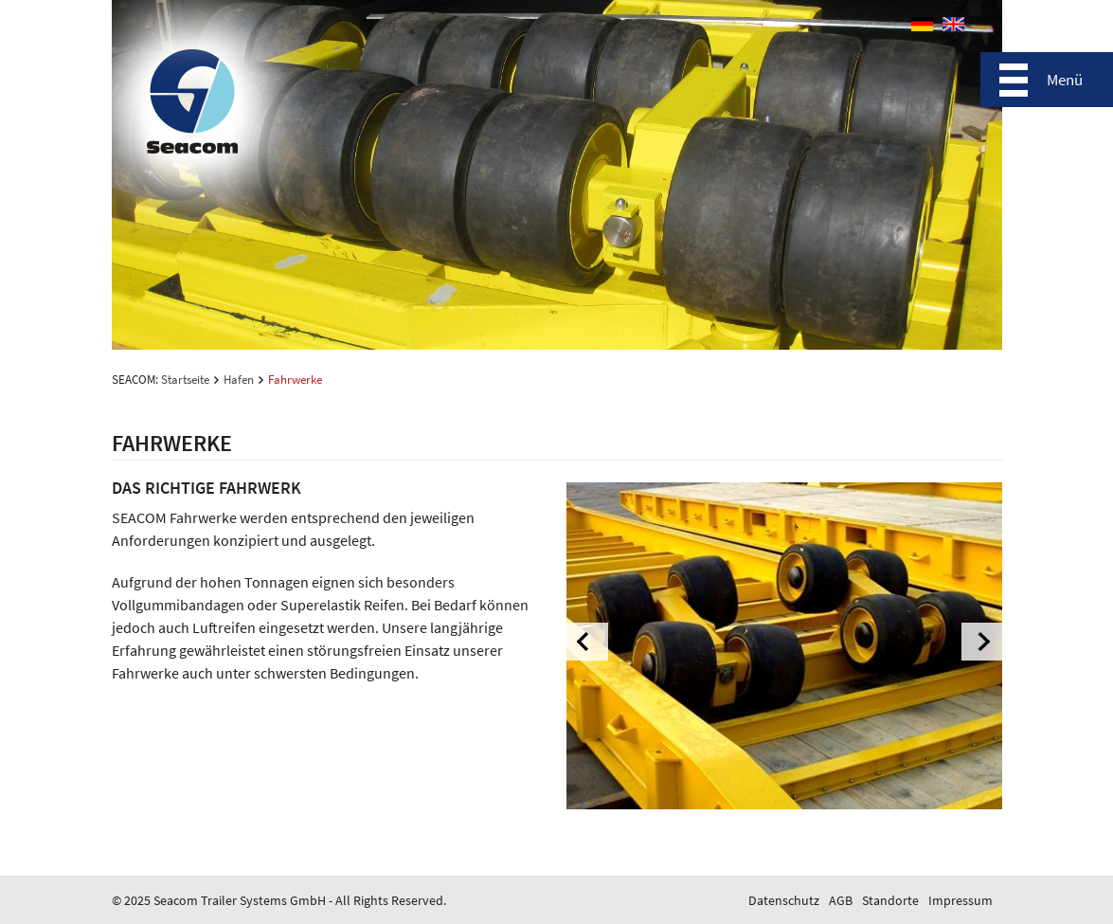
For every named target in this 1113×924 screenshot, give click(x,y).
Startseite (185, 379)
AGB (841, 900)
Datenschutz (783, 900)
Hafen (239, 379)
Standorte (890, 900)
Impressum (960, 900)
